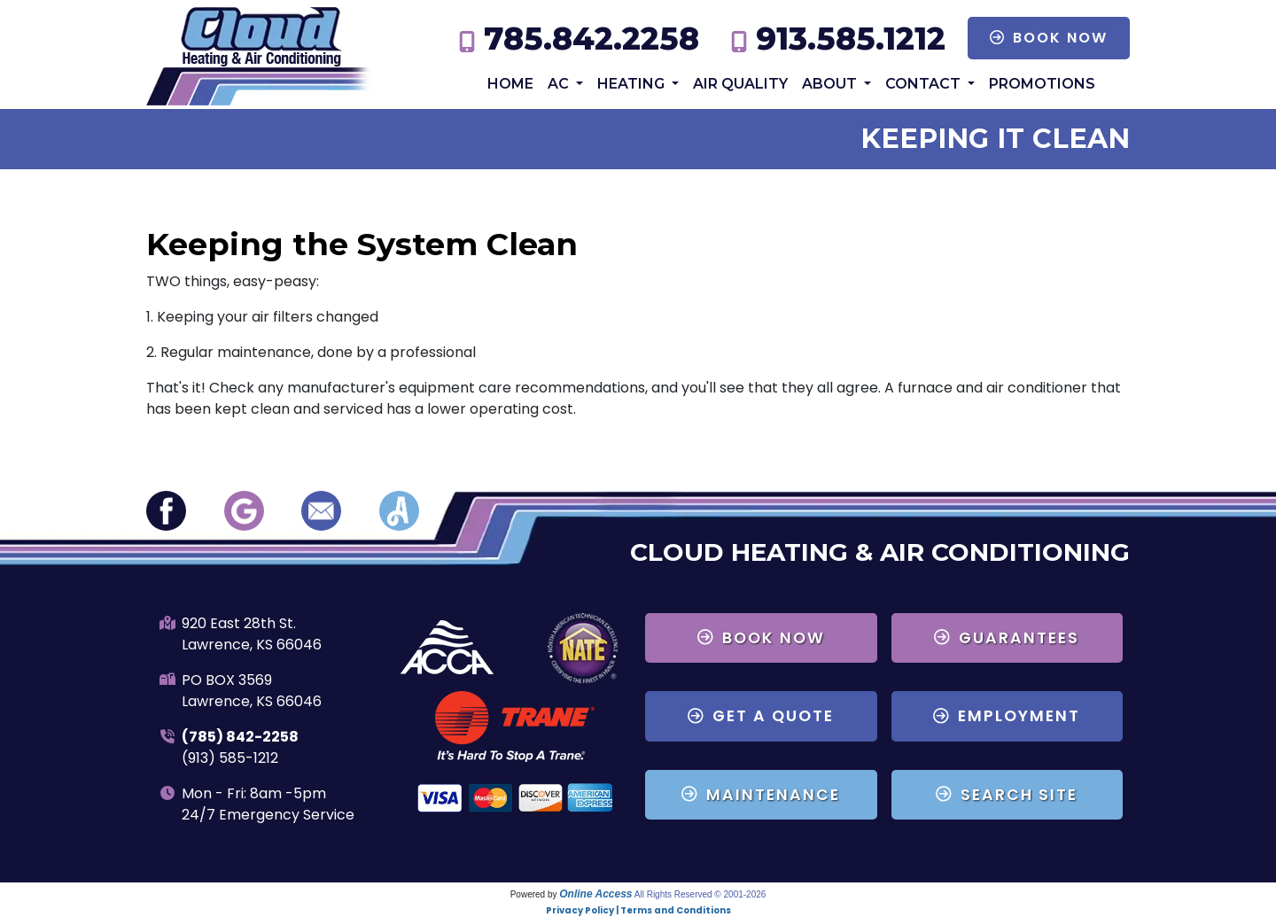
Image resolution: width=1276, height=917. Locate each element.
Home (510, 83)
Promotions (1042, 83)
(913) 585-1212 (230, 758)
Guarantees (1006, 638)
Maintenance (760, 794)
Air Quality (740, 83)
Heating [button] (632, 83)
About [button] (831, 83)
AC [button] (560, 83)
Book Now (1049, 37)
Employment (1006, 716)
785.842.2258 (591, 38)
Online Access (595, 894)
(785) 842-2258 (240, 737)
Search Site (1007, 794)
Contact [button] (924, 83)
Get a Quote (761, 716)
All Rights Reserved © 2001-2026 (700, 894)
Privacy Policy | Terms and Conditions (638, 910)
